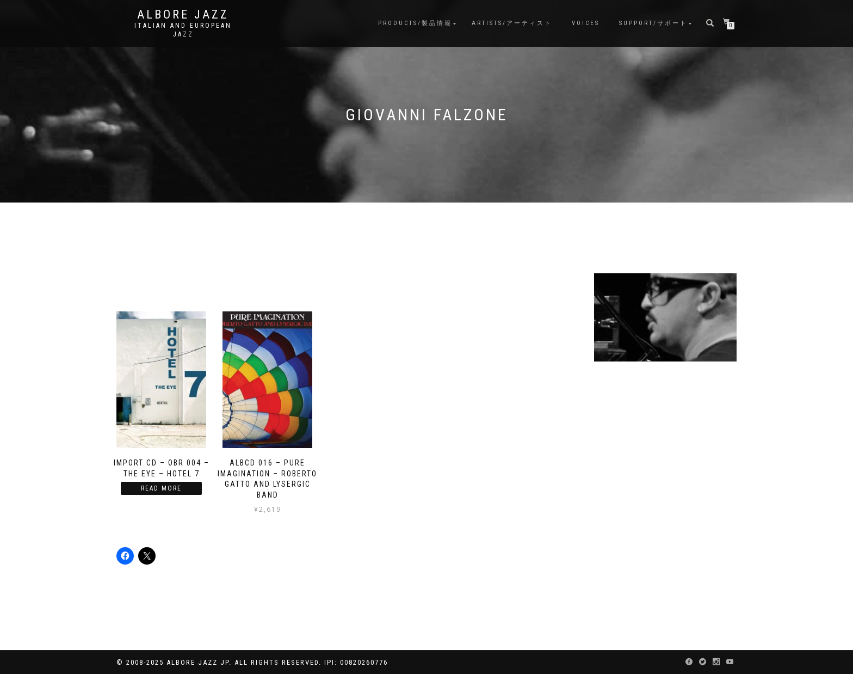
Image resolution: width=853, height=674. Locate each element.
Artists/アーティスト (512, 23)
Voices (585, 23)
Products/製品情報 (415, 23)
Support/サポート (653, 23)
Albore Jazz (183, 14)
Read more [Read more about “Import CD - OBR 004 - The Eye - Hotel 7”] (161, 488)
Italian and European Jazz (183, 30)
